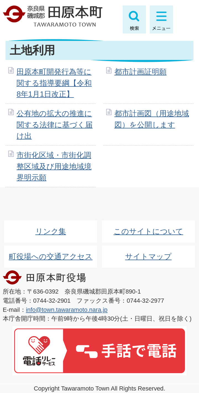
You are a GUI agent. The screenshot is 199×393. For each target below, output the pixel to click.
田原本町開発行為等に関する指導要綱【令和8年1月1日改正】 (54, 83)
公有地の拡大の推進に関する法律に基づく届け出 (55, 124)
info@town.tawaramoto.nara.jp (67, 309)
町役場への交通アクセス (51, 256)
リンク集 (50, 231)
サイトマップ (148, 256)
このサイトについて (148, 231)
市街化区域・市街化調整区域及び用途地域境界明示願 (54, 166)
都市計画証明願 (140, 71)
